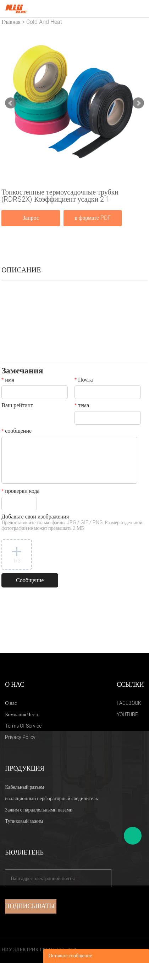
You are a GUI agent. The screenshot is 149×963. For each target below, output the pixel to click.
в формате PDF (92, 218)
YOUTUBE (127, 714)
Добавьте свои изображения (71, 523)
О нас (11, 703)
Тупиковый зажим (24, 821)
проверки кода (20, 491)
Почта (83, 380)
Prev (10, 103)
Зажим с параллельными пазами (38, 810)
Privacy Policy (20, 737)
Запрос (30, 218)
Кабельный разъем (24, 787)
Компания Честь (22, 714)
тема (81, 406)
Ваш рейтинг (17, 406)
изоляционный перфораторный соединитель (51, 798)
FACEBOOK (129, 703)
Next (138, 103)
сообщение (16, 431)
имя (7, 380)
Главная (11, 22)
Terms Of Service (23, 726)
